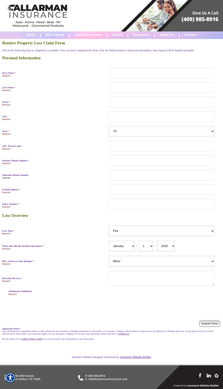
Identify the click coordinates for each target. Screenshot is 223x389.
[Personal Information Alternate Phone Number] (161, 175)
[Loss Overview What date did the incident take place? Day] (145, 246)
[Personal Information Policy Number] (161, 204)
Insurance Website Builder (135, 357)
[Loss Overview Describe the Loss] (161, 278)
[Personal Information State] (161, 131)
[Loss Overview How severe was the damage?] (161, 261)
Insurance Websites (82, 357)
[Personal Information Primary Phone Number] (161, 160)
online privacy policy (32, 339)
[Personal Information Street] (161, 102)
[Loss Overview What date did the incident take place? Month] (121, 246)
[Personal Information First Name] (161, 73)
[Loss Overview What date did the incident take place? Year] (166, 246)
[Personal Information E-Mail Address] (161, 189)
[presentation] (42, 304)
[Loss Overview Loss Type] (161, 231)
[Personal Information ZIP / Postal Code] (161, 146)
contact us (123, 333)
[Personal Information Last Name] (161, 87)
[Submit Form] (210, 323)
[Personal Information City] (161, 116)
